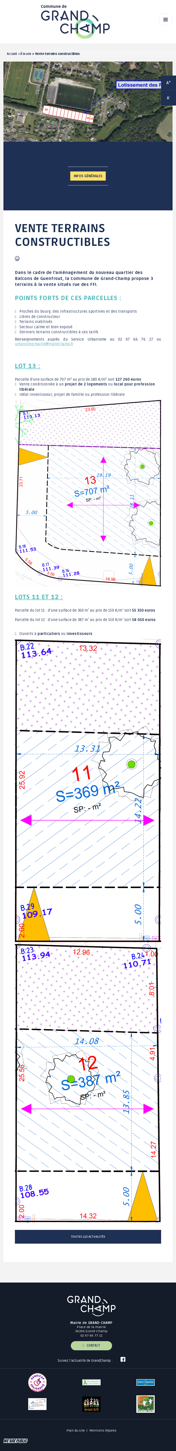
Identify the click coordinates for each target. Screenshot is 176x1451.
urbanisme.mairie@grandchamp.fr (44, 344)
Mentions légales (103, 1430)
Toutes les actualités (88, 1237)
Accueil (12, 54)
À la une (25, 54)
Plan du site (75, 1430)
